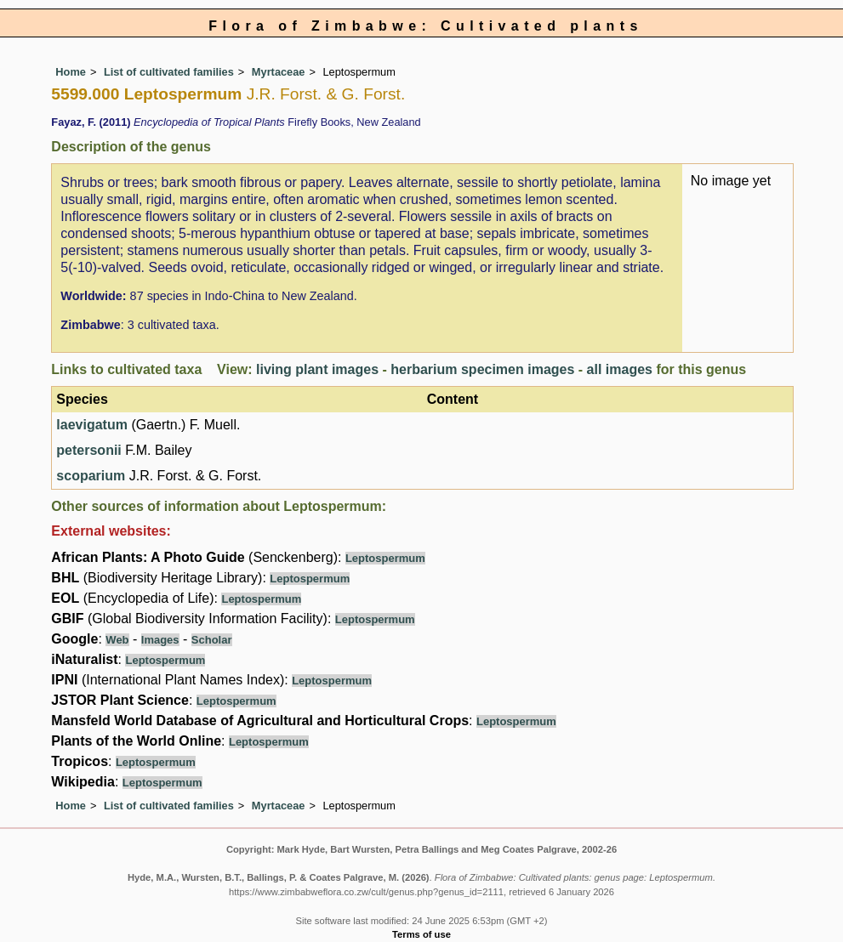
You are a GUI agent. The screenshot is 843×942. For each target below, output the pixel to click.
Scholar (211, 639)
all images (619, 369)
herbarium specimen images (482, 369)
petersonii (88, 450)
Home (70, 71)
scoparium (90, 475)
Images (160, 639)
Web (116, 639)
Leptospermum (385, 558)
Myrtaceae (278, 71)
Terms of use (421, 934)
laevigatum (92, 424)
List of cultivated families (169, 71)
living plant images (317, 369)
